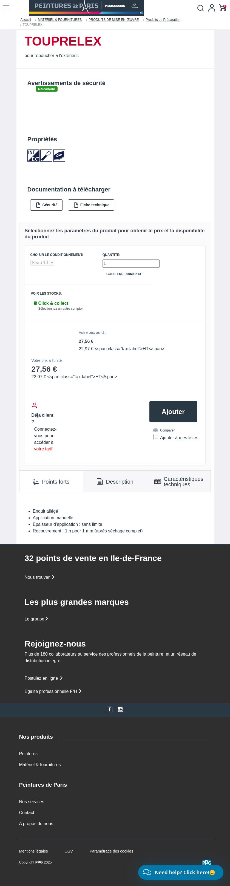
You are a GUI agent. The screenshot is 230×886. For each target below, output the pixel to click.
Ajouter (173, 411)
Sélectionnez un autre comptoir (61, 309)
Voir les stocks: (46, 293)
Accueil (26, 20)
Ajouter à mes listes (175, 437)
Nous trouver (40, 577)
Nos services (31, 801)
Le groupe (37, 619)
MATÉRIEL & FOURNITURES (60, 20)
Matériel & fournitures (40, 764)
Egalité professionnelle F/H (54, 691)
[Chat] (180, 872)
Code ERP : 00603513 (123, 274)
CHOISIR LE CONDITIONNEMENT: (56, 255)
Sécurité (47, 205)
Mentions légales (33, 851)
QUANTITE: (111, 255)
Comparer (164, 430)
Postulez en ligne (44, 678)
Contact (26, 812)
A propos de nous (36, 823)
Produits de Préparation (163, 20)
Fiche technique (91, 205)
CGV (69, 851)
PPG (39, 862)
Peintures (28, 753)
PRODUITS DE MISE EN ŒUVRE (114, 20)
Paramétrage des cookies (111, 851)
